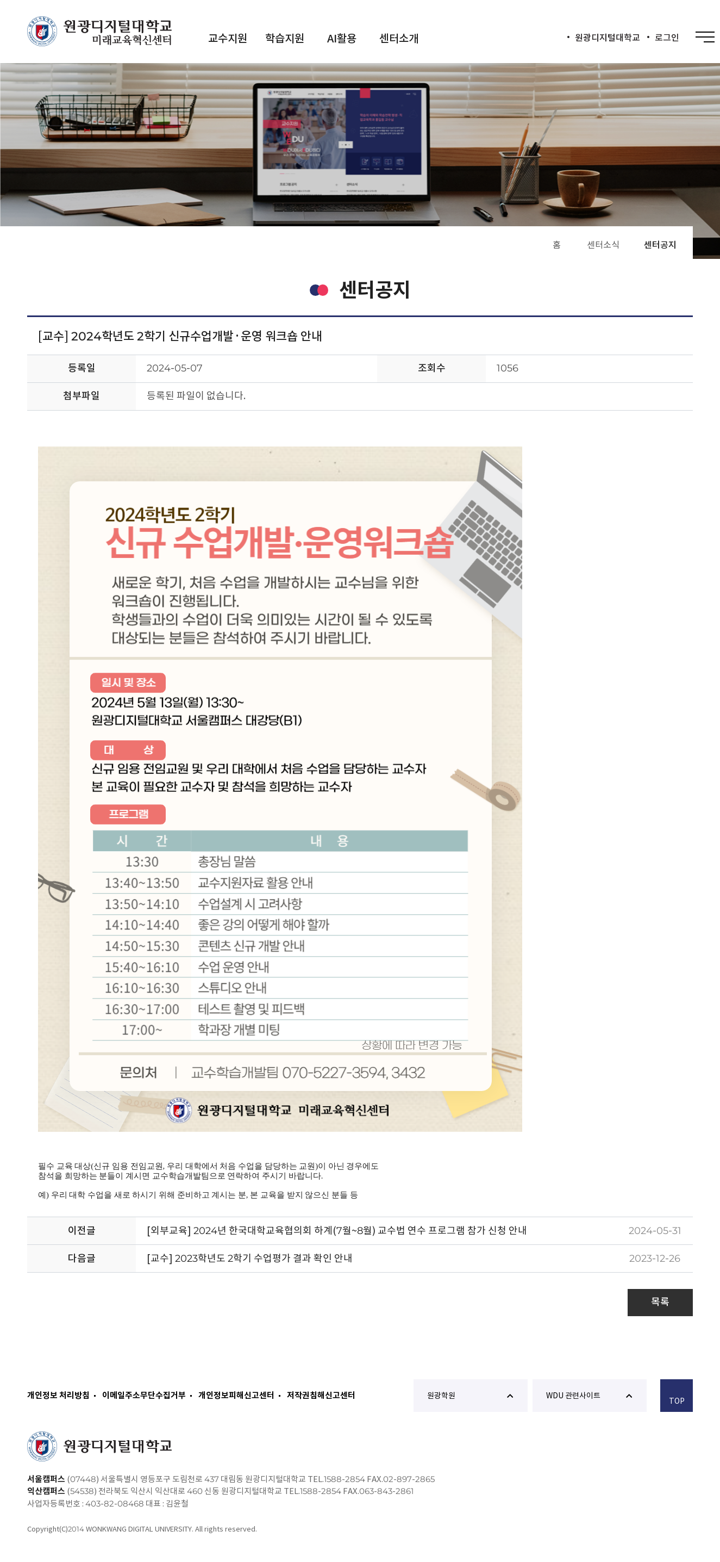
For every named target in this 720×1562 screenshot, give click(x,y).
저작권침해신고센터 (321, 1395)
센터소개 (398, 39)
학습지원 (284, 39)
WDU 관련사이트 (589, 1395)
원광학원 (470, 1395)
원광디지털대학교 (607, 37)
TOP (677, 1397)
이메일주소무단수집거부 (144, 1395)
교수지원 (227, 39)
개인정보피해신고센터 (236, 1395)
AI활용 (341, 39)
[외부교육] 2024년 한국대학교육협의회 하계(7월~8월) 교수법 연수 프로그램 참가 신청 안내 (337, 1230)
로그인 (667, 37)
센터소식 (603, 244)
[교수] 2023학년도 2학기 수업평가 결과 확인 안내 (250, 1258)
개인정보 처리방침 (58, 1395)
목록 (660, 1302)
